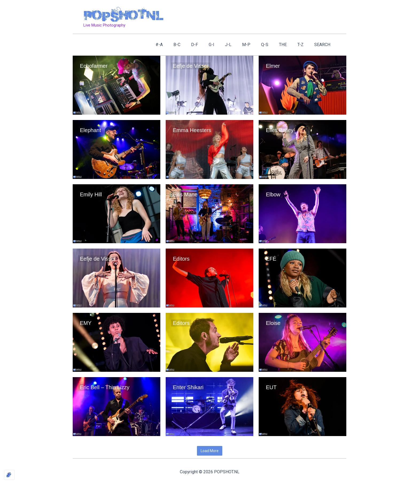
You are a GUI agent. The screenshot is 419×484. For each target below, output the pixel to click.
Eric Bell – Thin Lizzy (104, 387)
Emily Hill (91, 194)
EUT (271, 387)
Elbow (273, 194)
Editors (181, 259)
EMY (85, 323)
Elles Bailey (279, 130)
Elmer (273, 66)
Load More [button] (210, 451)
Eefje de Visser (191, 66)
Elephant (91, 130)
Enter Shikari (188, 387)
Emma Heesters (192, 130)
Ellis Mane (185, 194)
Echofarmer (93, 66)
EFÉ (271, 259)
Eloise (273, 323)
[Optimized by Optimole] (9, 475)
